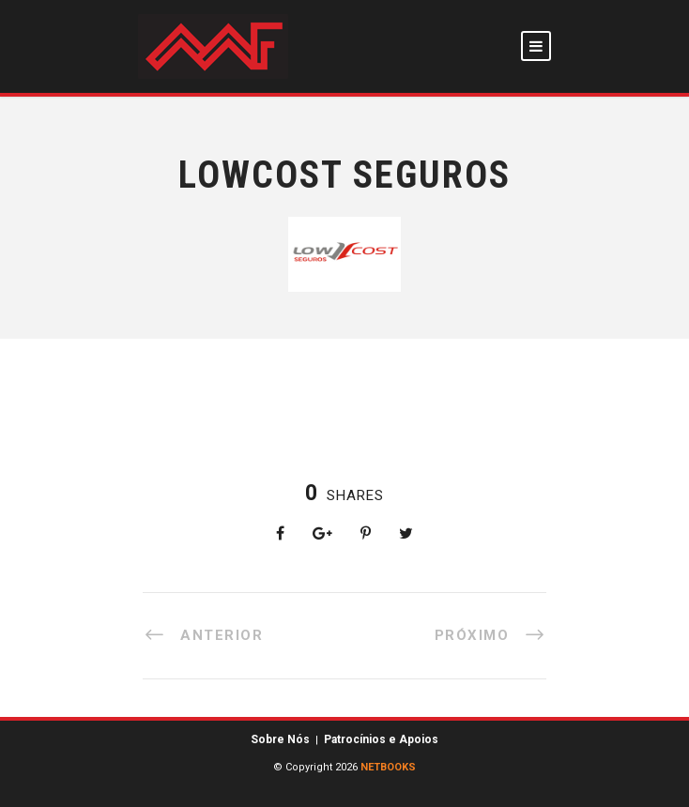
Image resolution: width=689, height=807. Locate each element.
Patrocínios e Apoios (381, 739)
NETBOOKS (388, 767)
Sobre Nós (280, 739)
